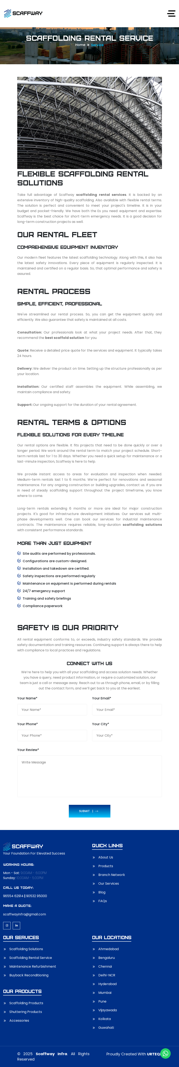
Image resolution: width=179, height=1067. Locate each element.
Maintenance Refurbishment (32, 966)
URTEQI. (154, 1054)
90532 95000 (36, 896)
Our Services (108, 883)
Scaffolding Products (26, 1003)
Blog (101, 892)
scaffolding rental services (101, 194)
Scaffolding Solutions (26, 949)
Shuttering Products (25, 1011)
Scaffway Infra (51, 1053)
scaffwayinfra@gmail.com (24, 914)
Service (97, 45)
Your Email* (101, 698)
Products (105, 866)
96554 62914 (13, 896)
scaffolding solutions (142, 524)
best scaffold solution (64, 337)
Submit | (88, 811)
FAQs (102, 901)
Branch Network (111, 874)
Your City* (100, 724)
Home (80, 44)
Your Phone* (27, 724)
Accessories (19, 1020)
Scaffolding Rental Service (30, 957)
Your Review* (28, 749)
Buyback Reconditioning (28, 975)
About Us (105, 857)
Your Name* (27, 698)
